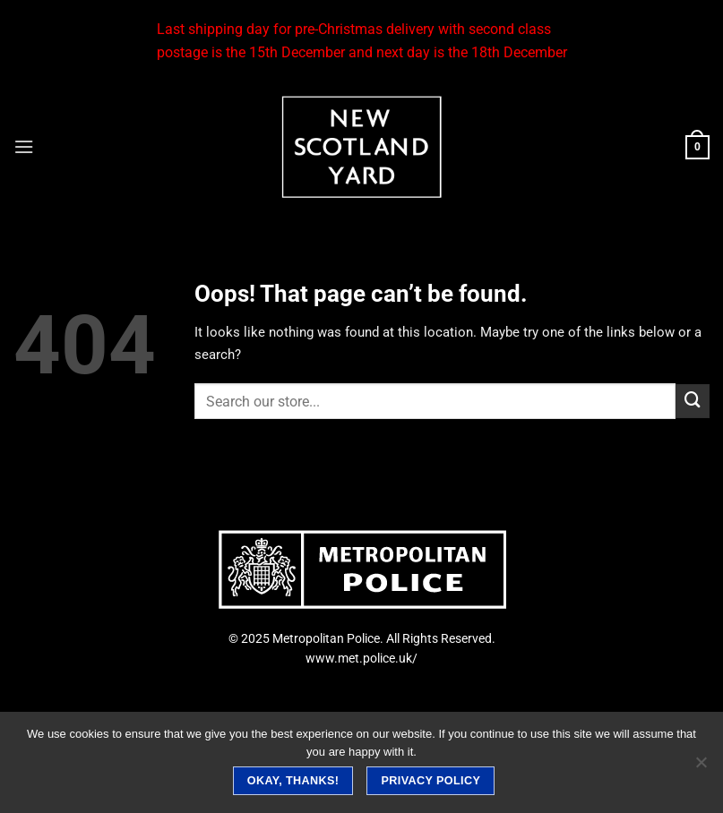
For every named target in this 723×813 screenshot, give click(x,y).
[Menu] (23, 146)
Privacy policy (431, 780)
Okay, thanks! (293, 780)
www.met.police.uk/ (361, 658)
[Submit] (693, 401)
